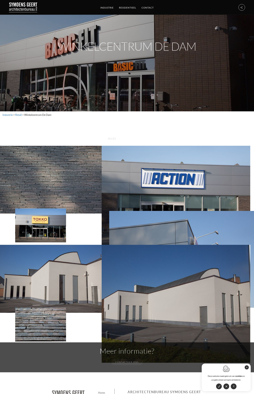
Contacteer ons (127, 341)
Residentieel (127, 7)
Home (101, 371)
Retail (18, 114)
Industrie (107, 7)
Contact (148, 7)
